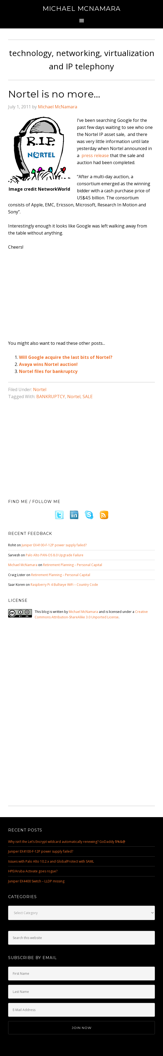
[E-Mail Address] (81, 1010)
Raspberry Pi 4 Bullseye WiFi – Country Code (64, 584)
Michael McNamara (81, 8)
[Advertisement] (85, 295)
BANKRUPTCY (50, 396)
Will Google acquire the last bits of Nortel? (65, 357)
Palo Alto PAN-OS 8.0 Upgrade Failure (54, 555)
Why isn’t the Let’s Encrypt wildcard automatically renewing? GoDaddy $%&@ (66, 841)
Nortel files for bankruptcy (48, 371)
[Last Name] (81, 992)
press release (95, 155)
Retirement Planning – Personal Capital (72, 565)
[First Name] (81, 973)
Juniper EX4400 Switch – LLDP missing (36, 881)
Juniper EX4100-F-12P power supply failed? (54, 545)
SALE (88, 396)
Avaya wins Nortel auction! (48, 364)
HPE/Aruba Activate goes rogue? (32, 871)
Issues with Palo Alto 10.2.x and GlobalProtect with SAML (51, 861)
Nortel (39, 389)
